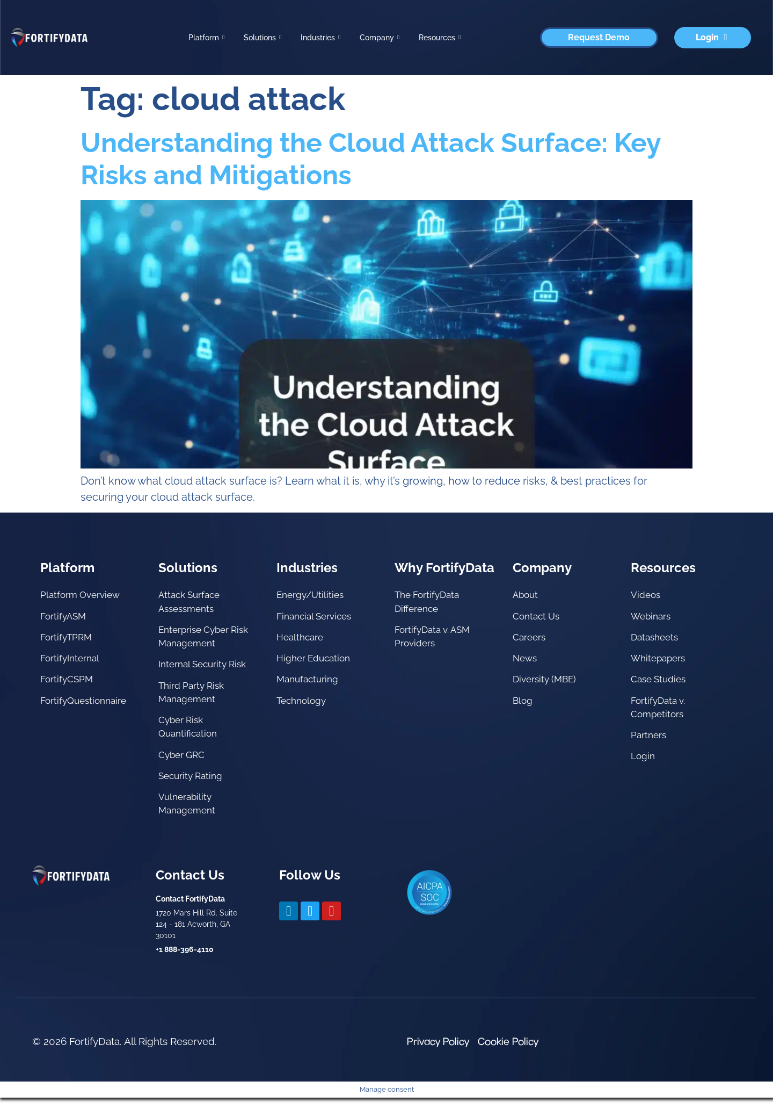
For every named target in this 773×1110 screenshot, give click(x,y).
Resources (440, 37)
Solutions (262, 37)
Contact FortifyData (190, 911)
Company (379, 37)
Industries (320, 37)
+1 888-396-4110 (185, 961)
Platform (206, 37)
